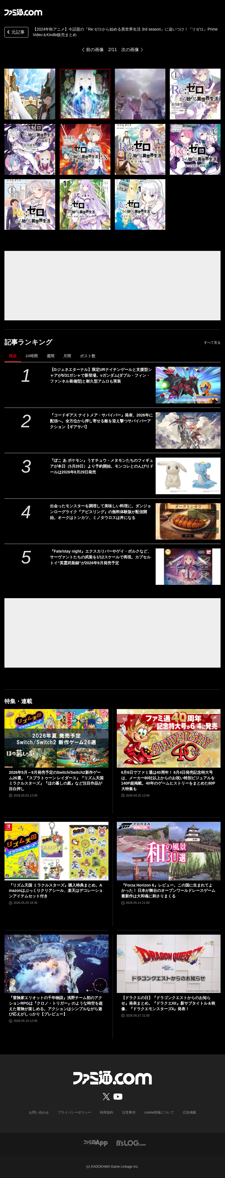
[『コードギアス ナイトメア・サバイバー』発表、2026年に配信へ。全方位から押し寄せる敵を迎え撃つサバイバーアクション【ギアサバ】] (188, 430)
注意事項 (128, 1112)
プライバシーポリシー (74, 1112)
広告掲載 (189, 1112)
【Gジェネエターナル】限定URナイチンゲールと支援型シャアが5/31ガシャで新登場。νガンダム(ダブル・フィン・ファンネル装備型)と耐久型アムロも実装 (101, 375)
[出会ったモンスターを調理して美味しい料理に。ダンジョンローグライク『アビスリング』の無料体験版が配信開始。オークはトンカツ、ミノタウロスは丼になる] (188, 521)
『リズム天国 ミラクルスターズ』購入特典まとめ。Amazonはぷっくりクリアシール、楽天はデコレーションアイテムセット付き (56, 890)
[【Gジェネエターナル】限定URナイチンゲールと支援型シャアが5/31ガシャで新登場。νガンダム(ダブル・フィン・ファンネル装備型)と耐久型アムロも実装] (188, 385)
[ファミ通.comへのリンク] (23, 12)
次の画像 (130, 49)
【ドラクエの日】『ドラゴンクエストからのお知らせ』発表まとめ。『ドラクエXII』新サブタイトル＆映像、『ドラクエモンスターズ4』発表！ (168, 1003)
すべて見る (212, 343)
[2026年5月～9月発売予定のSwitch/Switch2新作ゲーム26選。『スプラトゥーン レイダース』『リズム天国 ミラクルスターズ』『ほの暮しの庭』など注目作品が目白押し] (56, 738)
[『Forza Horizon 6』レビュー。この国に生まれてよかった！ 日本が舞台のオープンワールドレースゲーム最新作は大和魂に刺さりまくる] (169, 851)
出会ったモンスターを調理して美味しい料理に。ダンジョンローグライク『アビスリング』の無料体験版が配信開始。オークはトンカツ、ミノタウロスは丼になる (100, 512)
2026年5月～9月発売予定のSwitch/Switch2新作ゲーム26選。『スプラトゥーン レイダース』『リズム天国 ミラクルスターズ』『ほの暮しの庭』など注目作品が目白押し (56, 780)
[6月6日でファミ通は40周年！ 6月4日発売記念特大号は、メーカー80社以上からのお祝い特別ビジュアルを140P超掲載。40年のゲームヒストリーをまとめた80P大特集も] (169, 738)
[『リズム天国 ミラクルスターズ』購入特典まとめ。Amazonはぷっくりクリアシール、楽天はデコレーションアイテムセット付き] (56, 851)
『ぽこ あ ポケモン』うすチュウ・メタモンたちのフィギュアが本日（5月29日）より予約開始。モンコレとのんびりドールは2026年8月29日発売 (101, 466)
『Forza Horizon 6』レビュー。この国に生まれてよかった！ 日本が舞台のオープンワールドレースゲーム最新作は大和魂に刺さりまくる (168, 890)
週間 (50, 356)
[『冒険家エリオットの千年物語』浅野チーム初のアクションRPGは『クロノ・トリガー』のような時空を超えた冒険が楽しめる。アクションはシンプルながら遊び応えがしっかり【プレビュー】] (56, 964)
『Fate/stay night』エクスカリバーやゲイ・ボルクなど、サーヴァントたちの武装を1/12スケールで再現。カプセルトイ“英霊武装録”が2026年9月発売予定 (100, 557)
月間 (67, 356)
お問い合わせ (39, 1112)
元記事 (15, 33)
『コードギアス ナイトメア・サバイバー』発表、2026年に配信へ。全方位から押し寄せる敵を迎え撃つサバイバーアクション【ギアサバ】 (101, 421)
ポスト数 (87, 356)
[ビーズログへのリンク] (131, 1142)
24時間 (32, 356)
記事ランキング (28, 342)
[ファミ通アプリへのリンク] (96, 1142)
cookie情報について (159, 1112)
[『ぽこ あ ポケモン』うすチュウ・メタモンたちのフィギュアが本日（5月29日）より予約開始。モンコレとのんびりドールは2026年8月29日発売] (188, 476)
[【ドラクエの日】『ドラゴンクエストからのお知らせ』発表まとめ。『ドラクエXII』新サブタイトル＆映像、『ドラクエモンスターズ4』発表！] (169, 964)
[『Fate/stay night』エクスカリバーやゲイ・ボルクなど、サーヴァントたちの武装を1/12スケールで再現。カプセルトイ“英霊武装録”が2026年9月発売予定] (188, 566)
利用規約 (106, 1112)
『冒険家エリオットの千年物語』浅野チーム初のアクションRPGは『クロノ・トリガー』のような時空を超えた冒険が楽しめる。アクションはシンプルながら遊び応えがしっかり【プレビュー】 (56, 1005)
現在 (13, 356)
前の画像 (95, 49)
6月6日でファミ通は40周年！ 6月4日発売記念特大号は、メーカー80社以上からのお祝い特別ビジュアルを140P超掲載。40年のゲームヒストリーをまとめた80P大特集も (168, 780)
